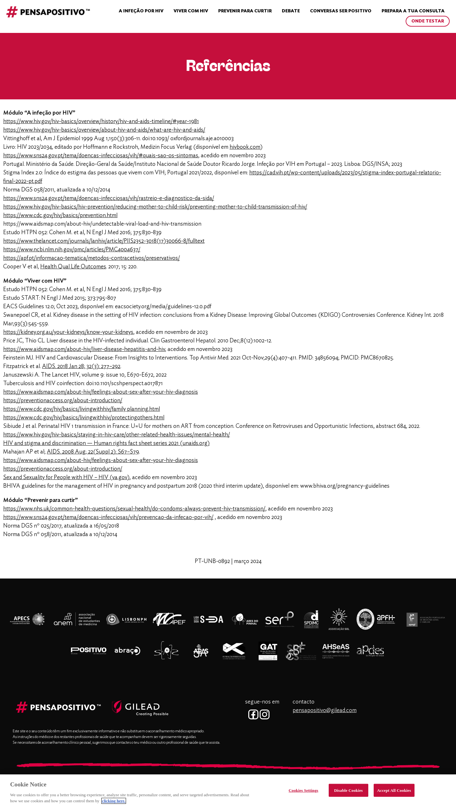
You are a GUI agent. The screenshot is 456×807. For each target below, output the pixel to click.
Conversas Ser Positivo (340, 11)
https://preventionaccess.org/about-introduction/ (62, 401)
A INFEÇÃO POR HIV (141, 11)
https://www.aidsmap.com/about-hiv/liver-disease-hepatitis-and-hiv (84, 349)
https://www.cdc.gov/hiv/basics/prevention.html (60, 215)
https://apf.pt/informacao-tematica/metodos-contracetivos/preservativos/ (91, 258)
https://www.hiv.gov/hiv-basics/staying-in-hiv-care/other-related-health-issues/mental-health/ (116, 435)
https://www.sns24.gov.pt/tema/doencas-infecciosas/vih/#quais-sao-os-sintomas (100, 156)
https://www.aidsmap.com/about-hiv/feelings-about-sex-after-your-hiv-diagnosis (100, 392)
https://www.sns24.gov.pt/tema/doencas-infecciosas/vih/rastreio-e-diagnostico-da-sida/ (108, 198)
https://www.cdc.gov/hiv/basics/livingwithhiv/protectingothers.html (83, 418)
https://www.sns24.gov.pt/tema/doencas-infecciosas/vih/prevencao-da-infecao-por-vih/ (108, 517)
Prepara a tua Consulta (413, 11)
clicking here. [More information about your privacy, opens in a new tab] (113, 803)
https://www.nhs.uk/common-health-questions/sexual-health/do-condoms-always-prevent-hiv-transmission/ (134, 509)
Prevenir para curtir (245, 11)
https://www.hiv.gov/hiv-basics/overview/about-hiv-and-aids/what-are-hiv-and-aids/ (104, 130)
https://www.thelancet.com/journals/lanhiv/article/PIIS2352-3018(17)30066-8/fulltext (104, 241)
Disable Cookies (348, 792)
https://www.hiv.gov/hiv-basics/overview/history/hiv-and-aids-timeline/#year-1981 (101, 121)
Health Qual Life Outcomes (73, 267)
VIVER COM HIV (191, 11)
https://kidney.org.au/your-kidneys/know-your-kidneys (68, 332)
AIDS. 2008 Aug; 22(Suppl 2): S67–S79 (93, 452)
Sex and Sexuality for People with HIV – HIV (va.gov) (66, 477)
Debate (291, 11)
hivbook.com (245, 147)
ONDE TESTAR (427, 21)
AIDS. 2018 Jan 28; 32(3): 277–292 (81, 366)
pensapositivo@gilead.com (325, 710)
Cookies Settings (303, 792)
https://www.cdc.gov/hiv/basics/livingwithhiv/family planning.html (81, 409)
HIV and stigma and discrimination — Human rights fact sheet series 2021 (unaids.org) (106, 443)
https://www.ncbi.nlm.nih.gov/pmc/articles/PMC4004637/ (71, 250)
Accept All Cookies (394, 792)
